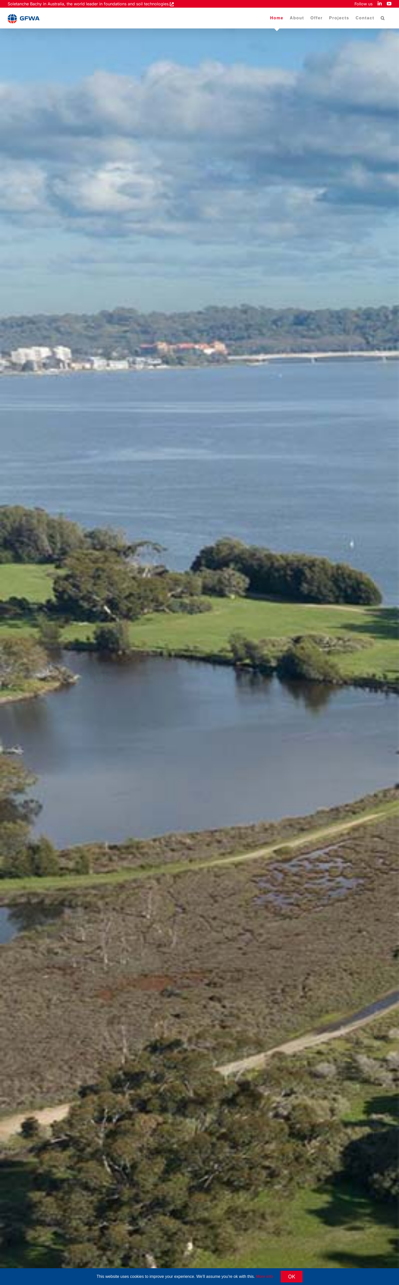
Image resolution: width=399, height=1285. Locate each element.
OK (291, 1277)
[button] (383, 18)
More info (264, 1276)
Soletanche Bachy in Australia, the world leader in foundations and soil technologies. (89, 3)
